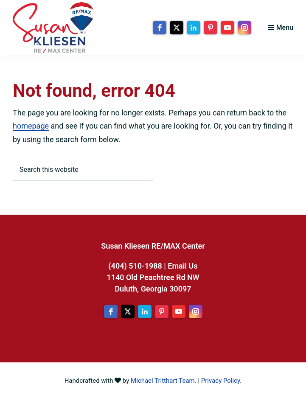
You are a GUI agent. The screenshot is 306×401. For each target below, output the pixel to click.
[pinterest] (210, 27)
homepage (31, 125)
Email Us (182, 265)
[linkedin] (193, 27)
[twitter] (176, 27)
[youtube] (227, 27)
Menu (284, 27)
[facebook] (159, 27)
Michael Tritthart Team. (164, 380)
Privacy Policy (220, 380)
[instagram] (244, 27)
